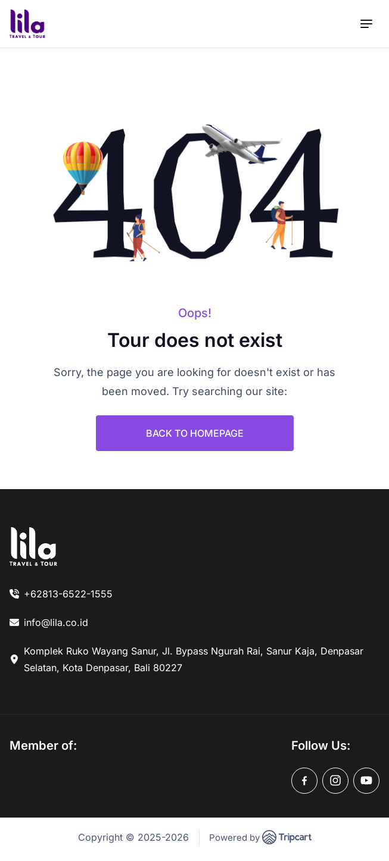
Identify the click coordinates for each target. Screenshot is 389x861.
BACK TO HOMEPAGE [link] (195, 433)
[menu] (366, 24)
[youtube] (366, 781)
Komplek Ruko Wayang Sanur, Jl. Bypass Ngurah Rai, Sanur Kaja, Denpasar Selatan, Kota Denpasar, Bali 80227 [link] (193, 659)
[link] (33, 546)
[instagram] (335, 781)
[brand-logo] (27, 24)
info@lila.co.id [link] (56, 622)
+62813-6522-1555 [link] (68, 594)
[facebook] (304, 781)
